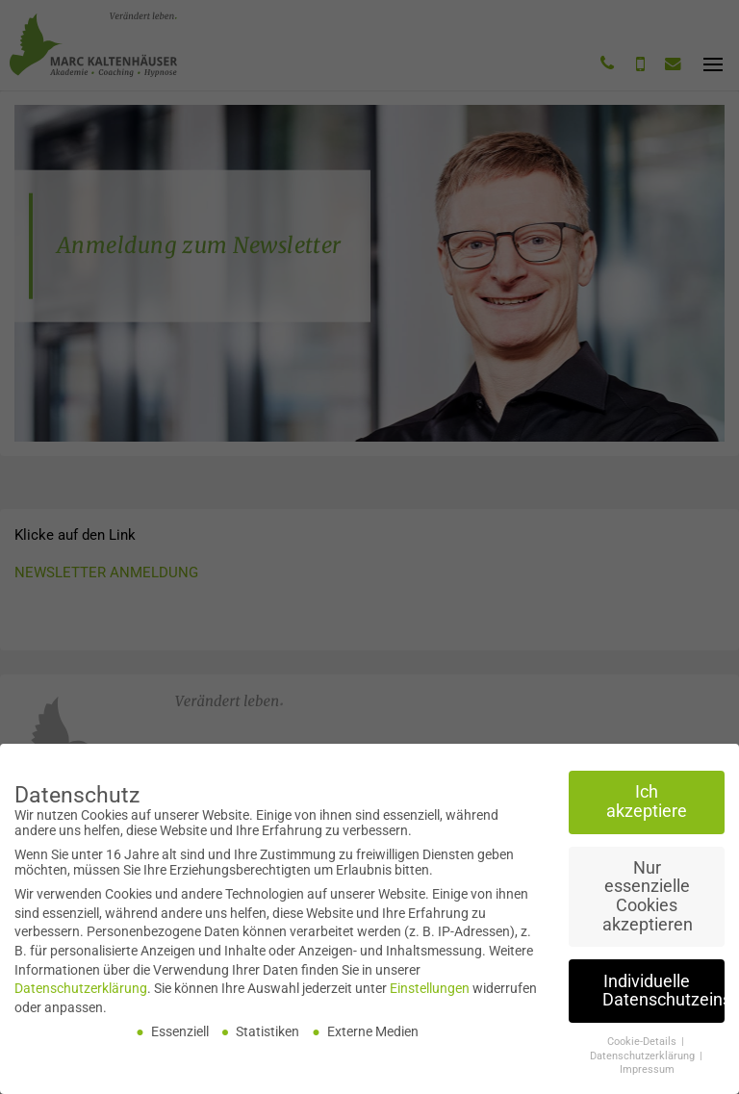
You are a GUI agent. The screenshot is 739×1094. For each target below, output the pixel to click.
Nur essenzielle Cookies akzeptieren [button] (647, 900)
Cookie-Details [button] (643, 1045)
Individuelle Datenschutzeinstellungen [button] (663, 994)
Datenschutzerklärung (80, 992)
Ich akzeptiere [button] (646, 805)
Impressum (647, 1073)
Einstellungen (430, 992)
